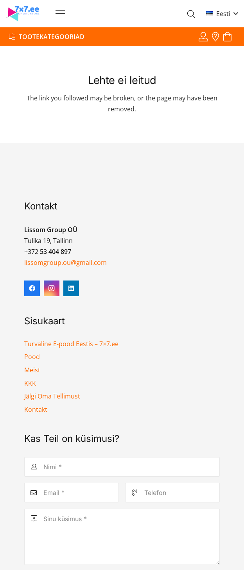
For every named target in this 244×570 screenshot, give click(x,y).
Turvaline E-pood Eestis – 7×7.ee (71, 343)
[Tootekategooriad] (46, 36)
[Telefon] (172, 492)
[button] (60, 14)
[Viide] (203, 36)
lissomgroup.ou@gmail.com (65, 262)
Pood (32, 356)
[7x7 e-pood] (22, 13)
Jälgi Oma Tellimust (52, 396)
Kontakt (35, 409)
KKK (30, 383)
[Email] (71, 492)
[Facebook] (32, 288)
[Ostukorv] (227, 37)
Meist (32, 370)
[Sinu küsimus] (121, 537)
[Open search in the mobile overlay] (191, 14)
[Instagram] (51, 288)
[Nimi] (121, 467)
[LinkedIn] (71, 288)
